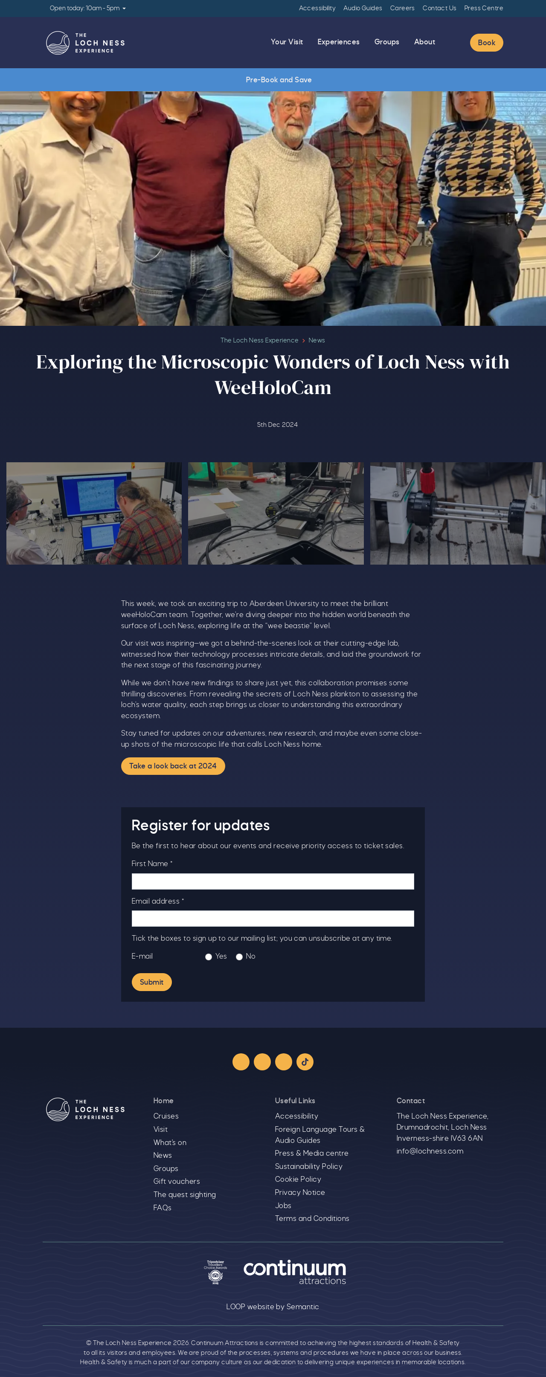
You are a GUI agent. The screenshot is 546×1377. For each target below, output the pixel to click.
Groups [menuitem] (387, 42)
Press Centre (484, 9)
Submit (152, 983)
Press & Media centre (312, 1153)
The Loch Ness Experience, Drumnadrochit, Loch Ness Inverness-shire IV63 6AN (442, 1127)
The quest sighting (185, 1194)
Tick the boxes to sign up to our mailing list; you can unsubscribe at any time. (262, 939)
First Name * (152, 864)
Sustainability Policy (309, 1166)
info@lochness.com (430, 1151)
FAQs (163, 1208)
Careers (402, 9)
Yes (221, 956)
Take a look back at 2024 (173, 766)
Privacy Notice (300, 1192)
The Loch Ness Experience (260, 341)
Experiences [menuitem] (339, 42)
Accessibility (317, 9)
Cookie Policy (298, 1179)
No (251, 956)
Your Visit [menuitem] (287, 42)
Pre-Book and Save (273, 80)
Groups (166, 1168)
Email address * (158, 901)
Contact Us (439, 9)
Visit (161, 1129)
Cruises (166, 1116)
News (317, 341)
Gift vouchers (177, 1181)
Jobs (283, 1206)
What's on (170, 1142)
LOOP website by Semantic (273, 1307)
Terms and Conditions (312, 1218)
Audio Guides (362, 9)
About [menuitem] (424, 42)
